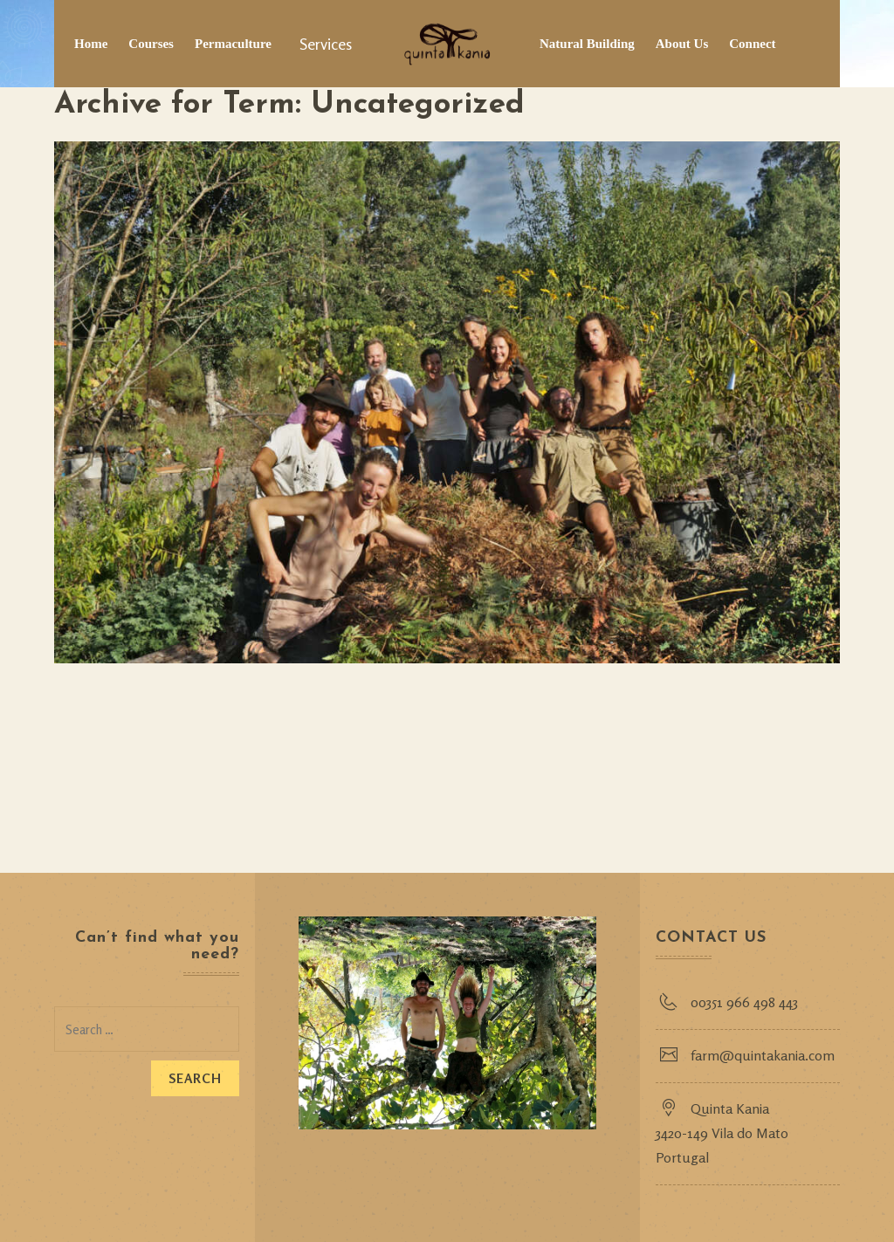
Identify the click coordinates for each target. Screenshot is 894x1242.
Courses (151, 44)
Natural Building (587, 44)
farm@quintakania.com (763, 1055)
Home (90, 44)
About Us (682, 44)
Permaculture (233, 44)
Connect (752, 44)
